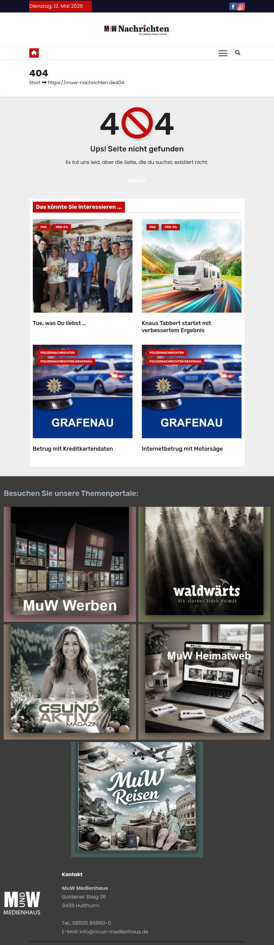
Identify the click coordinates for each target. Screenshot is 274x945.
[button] (238, 53)
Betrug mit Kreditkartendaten (73, 448)
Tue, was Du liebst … (59, 323)
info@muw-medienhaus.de (114, 931)
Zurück (137, 180)
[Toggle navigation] (223, 53)
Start (34, 82)
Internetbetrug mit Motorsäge (182, 448)
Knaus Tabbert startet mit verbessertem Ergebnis (176, 327)
